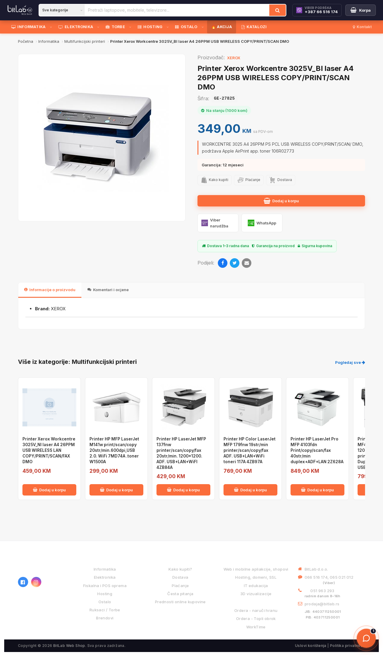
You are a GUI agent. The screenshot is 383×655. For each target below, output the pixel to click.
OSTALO (186, 27)
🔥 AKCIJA (221, 27)
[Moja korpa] (360, 10)
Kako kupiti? (180, 569)
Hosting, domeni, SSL (255, 577)
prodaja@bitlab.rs (322, 603)
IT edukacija (256, 585)
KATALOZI (254, 27)
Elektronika (104, 577)
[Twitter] (234, 263)
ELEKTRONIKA (75, 27)
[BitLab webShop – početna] (40, 565)
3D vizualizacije (255, 593)
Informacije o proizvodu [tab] (49, 289)
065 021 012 (341, 577)
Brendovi (104, 618)
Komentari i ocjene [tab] (108, 289)
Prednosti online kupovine (180, 601)
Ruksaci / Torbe (104, 609)
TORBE (115, 27)
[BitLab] (20, 10)
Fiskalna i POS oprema (105, 585)
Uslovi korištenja (310, 645)
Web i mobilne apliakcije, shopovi (256, 569)
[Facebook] (222, 263)
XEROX (233, 57)
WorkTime (256, 626)
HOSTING (150, 27)
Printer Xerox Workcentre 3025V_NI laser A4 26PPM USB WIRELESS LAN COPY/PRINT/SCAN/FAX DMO (48, 450)
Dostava (180, 577)
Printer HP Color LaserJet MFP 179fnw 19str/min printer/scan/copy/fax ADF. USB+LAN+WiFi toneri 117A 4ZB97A (250, 450)
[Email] (246, 263)
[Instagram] (36, 582)
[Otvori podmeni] (52, 27)
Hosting (104, 593)
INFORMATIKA (28, 27)
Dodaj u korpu (281, 201)
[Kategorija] (61, 10)
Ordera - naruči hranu (255, 610)
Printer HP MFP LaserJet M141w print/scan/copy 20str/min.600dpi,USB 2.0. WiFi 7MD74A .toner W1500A (114, 450)
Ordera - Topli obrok (256, 618)
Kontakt (362, 27)
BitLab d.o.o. (316, 569)
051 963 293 (322, 590)
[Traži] (277, 10)
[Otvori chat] (366, 638)
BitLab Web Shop (69, 645)
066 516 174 (316, 577)
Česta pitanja (180, 593)
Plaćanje (180, 585)
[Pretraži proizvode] (176, 10)
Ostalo (104, 601)
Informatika (105, 569)
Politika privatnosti (347, 645)
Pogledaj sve (350, 362)
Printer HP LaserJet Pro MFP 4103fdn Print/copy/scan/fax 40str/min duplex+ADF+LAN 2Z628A (317, 450)
